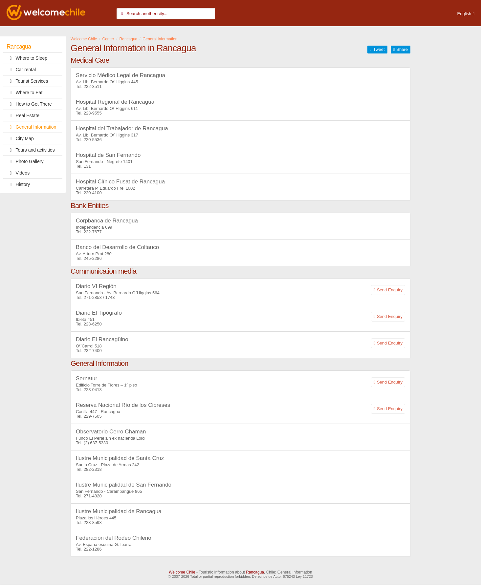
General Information (31, 127)
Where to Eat (24, 92)
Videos (18, 173)
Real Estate (23, 115)
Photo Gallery (34, 161)
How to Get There (29, 104)
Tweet (379, 49)
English (464, 13)
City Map (20, 138)
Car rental (21, 69)
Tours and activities (31, 150)
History (18, 184)
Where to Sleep (27, 58)
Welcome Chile (182, 572)
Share (402, 49)
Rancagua (19, 46)
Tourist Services (27, 81)
